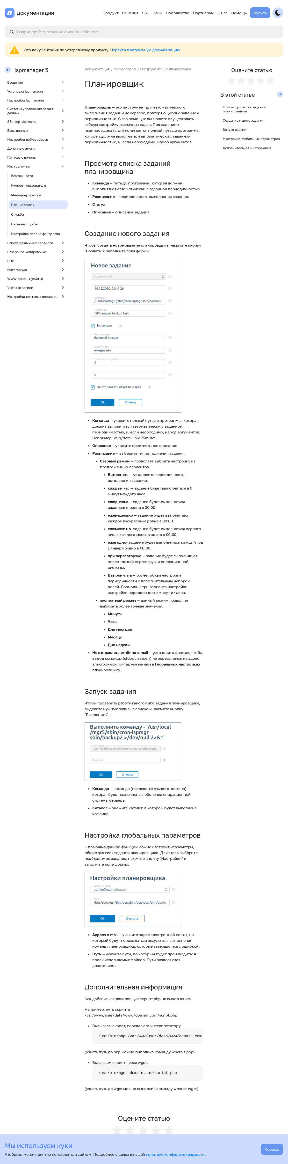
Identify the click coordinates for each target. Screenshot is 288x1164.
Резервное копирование (36, 251)
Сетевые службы (24, 224)
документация (35, 12)
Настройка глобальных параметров (251, 139)
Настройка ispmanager (36, 100)
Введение (36, 82)
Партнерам (203, 12)
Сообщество (177, 12)
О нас (222, 12)
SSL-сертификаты (36, 121)
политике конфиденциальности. (176, 1154)
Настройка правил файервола (35, 234)
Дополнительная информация (247, 148)
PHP (36, 260)
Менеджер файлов (26, 195)
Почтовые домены (36, 157)
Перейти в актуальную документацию (145, 49)
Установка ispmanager (36, 91)
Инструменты (36, 166)
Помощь (238, 12)
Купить (260, 12)
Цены (157, 12)
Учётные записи (36, 287)
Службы (17, 214)
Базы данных (36, 130)
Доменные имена (36, 148)
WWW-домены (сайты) (36, 278)
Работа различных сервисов (36, 242)
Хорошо (272, 1149)
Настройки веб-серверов (36, 139)
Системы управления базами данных (36, 111)
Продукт (110, 12)
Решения (130, 12)
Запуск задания (235, 129)
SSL (145, 12)
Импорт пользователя (28, 185)
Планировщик (22, 205)
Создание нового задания (243, 120)
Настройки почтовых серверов (36, 296)
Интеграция (36, 269)
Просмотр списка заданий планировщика (244, 109)
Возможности (22, 176)
